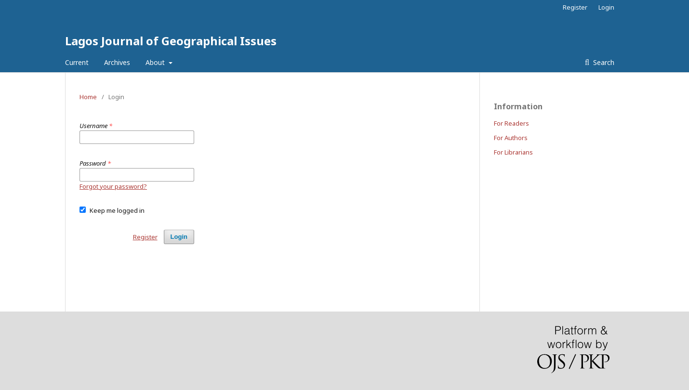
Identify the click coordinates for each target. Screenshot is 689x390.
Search (602, 62)
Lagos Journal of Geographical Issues (171, 41)
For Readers (511, 123)
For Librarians (513, 152)
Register (575, 7)
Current (77, 62)
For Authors (511, 137)
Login (606, 7)
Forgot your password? (113, 186)
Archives (117, 62)
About (156, 62)
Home (88, 96)
